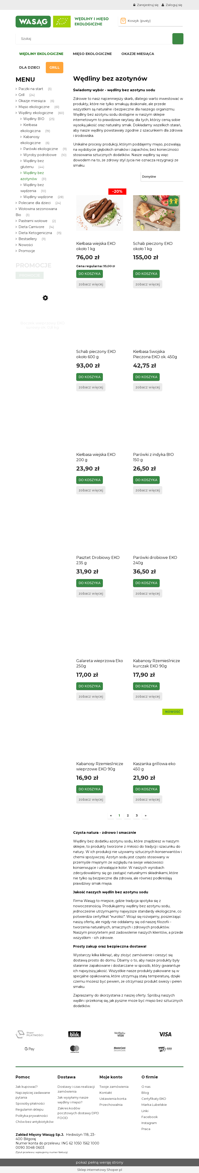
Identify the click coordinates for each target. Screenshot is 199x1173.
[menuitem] (41, 54)
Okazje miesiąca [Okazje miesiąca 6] (32, 101)
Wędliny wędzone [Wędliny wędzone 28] (38, 197)
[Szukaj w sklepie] (95, 38)
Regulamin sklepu (29, 1109)
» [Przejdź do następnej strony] (145, 815)
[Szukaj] (177, 38)
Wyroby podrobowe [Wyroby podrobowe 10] (40, 155)
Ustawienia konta (113, 1098)
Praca (145, 1129)
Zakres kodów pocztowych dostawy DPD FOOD (78, 1113)
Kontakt (106, 1092)
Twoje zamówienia (114, 1086)
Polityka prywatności (32, 1116)
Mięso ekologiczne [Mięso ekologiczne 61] (34, 107)
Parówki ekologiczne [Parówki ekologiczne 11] (40, 149)
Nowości (25, 245)
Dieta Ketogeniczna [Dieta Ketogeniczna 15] (35, 233)
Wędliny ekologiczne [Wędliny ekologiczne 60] (35, 113)
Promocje (26, 251)
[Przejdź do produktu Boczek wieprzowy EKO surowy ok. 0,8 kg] (42, 305)
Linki (144, 1111)
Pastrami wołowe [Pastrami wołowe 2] (32, 221)
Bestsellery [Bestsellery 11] (27, 239)
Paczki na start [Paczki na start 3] (30, 89)
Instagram (149, 1123)
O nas (145, 1086)
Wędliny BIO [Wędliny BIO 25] (33, 119)
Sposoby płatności (30, 1103)
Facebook (149, 1117)
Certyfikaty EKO (153, 1098)
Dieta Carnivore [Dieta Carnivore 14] (31, 227)
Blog (145, 1092)
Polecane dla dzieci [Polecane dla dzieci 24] (34, 203)
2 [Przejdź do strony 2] (128, 815)
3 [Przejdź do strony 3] (137, 815)
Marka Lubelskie (154, 1104)
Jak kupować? (27, 1086)
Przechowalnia (111, 1104)
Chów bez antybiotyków (34, 1122)
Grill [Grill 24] (21, 95)
